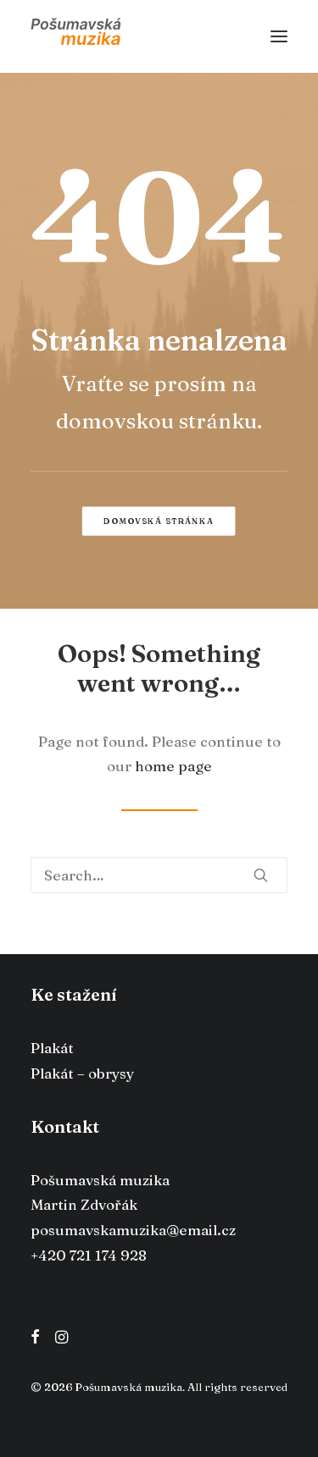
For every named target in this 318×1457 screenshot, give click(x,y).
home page (173, 766)
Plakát (52, 1048)
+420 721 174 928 (89, 1255)
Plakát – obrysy (82, 1073)
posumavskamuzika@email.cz (133, 1230)
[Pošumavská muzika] (76, 36)
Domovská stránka (159, 521)
